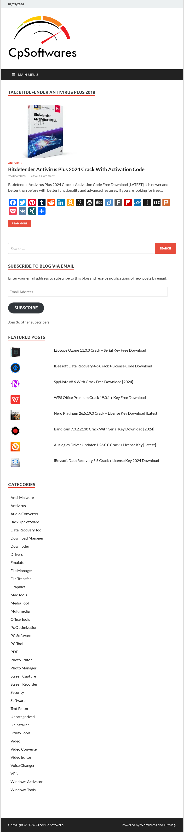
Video (15, 741)
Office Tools (20, 619)
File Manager (21, 570)
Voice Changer (22, 765)
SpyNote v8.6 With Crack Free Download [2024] (93, 381)
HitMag (169, 825)
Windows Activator (27, 781)
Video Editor (21, 757)
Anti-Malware (22, 497)
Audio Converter (24, 513)
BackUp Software (25, 521)
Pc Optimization (24, 627)
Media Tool (20, 603)
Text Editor (20, 708)
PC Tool (17, 643)
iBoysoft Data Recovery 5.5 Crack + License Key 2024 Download (106, 460)
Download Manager (27, 538)
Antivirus (15, 163)
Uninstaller (20, 724)
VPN (14, 773)
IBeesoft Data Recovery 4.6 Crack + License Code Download (103, 366)
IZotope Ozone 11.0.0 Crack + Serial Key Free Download (100, 350)
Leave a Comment (42, 176)
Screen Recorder (24, 684)
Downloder (20, 546)
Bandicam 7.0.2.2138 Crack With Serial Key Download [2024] (104, 429)
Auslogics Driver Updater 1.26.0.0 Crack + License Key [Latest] (105, 444)
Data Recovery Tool (26, 530)
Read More (18, 222)
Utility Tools (20, 733)
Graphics (18, 586)
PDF (14, 651)
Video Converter (24, 749)
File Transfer (21, 578)
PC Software (21, 635)
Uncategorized (23, 716)
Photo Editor (21, 659)
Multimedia (20, 611)
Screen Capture (23, 676)
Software (18, 700)
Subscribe (26, 307)
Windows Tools (23, 789)
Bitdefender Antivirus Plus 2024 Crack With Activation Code (76, 169)
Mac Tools (19, 595)
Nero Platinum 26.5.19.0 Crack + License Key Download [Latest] (106, 413)
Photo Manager (23, 668)
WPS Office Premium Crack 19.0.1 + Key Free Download (100, 397)
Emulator (18, 562)
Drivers (17, 554)
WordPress (148, 825)
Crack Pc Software (49, 825)
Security (17, 692)
